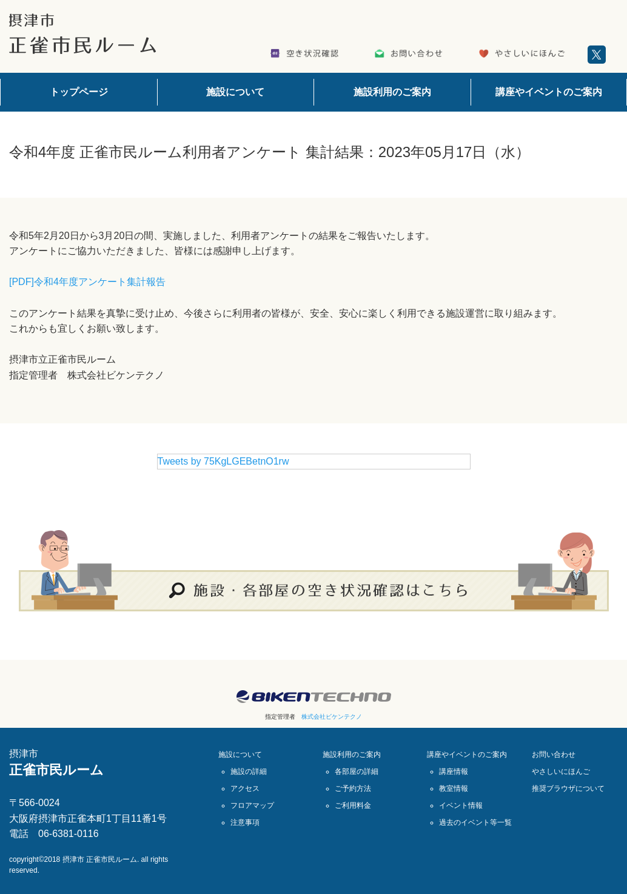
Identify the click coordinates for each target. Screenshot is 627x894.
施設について (235, 92)
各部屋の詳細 (356, 771)
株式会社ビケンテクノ (331, 716)
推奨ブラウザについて (568, 788)
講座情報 (453, 771)
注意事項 (245, 822)
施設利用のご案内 (392, 92)
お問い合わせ (553, 754)
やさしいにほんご (561, 771)
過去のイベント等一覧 (475, 822)
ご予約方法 (353, 788)
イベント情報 (461, 805)
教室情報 (453, 788)
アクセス (245, 788)
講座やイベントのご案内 (548, 92)
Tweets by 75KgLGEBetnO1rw (223, 461)
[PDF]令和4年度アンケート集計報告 (87, 282)
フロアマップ (252, 805)
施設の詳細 (248, 771)
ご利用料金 (353, 805)
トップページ (79, 92)
